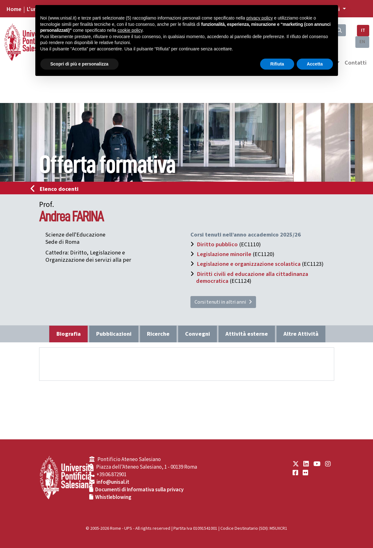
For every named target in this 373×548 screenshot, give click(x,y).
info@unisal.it (112, 482)
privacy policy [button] (259, 17)
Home (13, 9)
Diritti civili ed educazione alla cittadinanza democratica (252, 277)
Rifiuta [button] (277, 63)
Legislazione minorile (224, 254)
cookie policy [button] (130, 30)
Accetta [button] (315, 63)
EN (362, 41)
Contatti (356, 63)
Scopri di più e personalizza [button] (79, 63)
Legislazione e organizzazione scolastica (248, 264)
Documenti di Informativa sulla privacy (139, 490)
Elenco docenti (56, 189)
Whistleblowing (113, 497)
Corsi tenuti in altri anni (223, 302)
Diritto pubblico (217, 244)
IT (363, 30)
